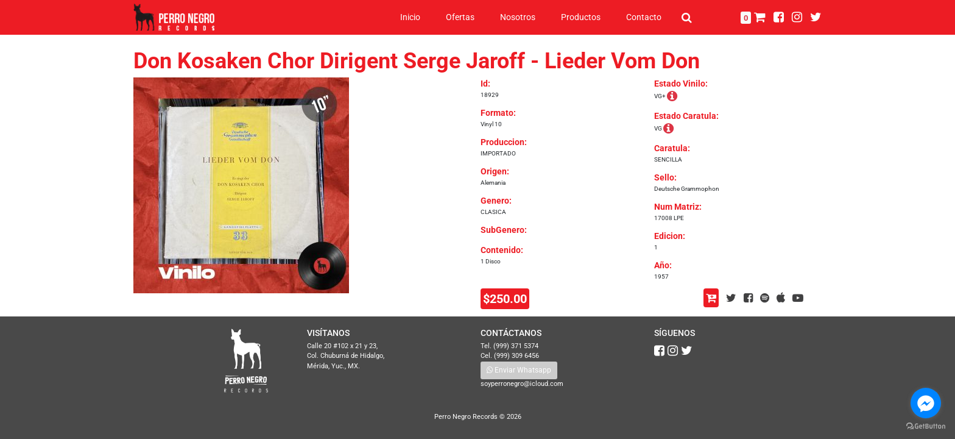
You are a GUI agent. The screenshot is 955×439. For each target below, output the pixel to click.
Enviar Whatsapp (519, 370)
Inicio (410, 17)
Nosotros (517, 17)
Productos (581, 17)
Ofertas (460, 17)
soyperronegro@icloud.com (522, 384)
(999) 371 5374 (515, 346)
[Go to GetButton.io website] (925, 426)
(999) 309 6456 (516, 356)
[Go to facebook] (926, 403)
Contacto (643, 17)
